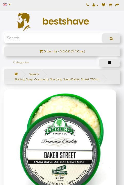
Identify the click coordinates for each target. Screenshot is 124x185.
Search (34, 74)
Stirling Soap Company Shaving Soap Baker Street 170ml (56, 79)
